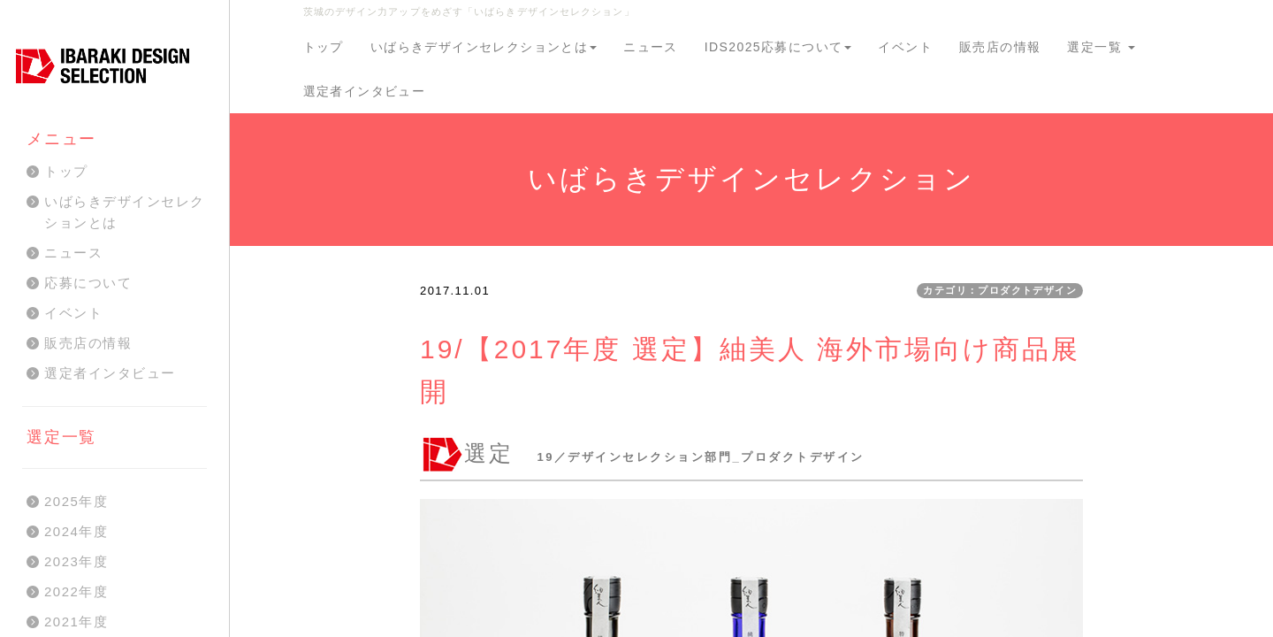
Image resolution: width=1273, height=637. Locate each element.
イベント (905, 47)
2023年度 (76, 561)
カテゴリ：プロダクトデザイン (1000, 290)
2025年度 (76, 501)
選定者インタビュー (364, 91)
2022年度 (76, 591)
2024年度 (76, 531)
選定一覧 (1101, 47)
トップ (323, 47)
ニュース (650, 47)
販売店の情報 (1000, 47)
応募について (88, 282)
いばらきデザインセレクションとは (483, 47)
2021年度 (76, 621)
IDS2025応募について (778, 47)
